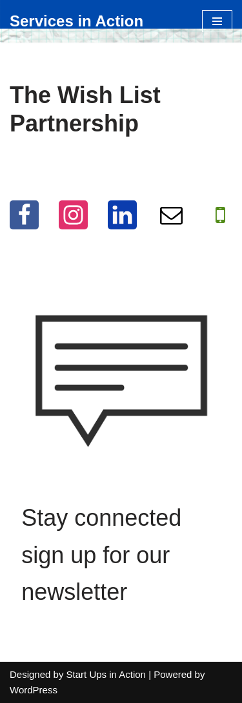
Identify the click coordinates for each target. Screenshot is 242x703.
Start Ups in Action (106, 674)
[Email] (171, 214)
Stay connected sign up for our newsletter (101, 555)
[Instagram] (73, 214)
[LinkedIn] (122, 214)
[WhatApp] (220, 214)
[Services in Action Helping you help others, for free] (76, 21)
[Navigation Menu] (217, 21)
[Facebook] (24, 214)
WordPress (33, 689)
